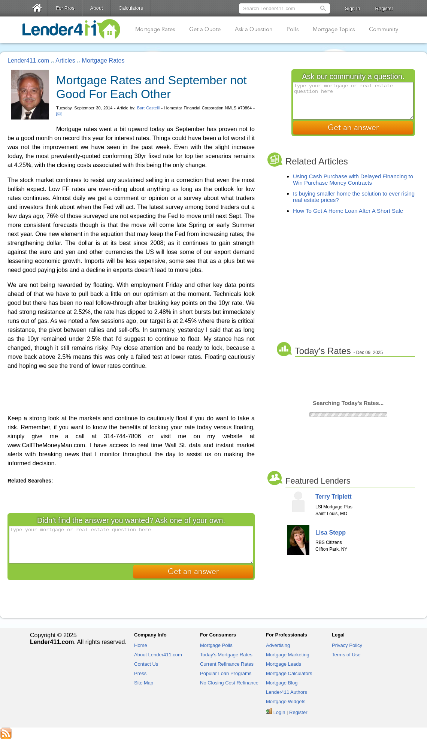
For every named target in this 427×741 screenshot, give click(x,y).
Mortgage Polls (216, 645)
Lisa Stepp (330, 532)
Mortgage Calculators (289, 673)
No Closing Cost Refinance (229, 683)
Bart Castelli (148, 108)
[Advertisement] (131, 391)
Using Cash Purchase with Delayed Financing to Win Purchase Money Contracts (353, 179)
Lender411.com (28, 60)
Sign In (352, 8)
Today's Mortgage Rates (226, 654)
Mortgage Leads (283, 664)
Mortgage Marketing (287, 654)
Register (384, 8)
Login (279, 712)
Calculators (131, 8)
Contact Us (146, 664)
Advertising (278, 645)
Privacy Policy (347, 645)
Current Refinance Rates (227, 664)
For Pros (65, 8)
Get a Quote (205, 29)
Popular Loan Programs (225, 673)
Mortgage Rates (155, 29)
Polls (293, 29)
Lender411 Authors (286, 692)
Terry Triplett (333, 496)
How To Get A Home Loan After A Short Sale (348, 211)
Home (140, 645)
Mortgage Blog (282, 683)
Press (140, 673)
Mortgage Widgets (286, 701)
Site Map (143, 683)
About (96, 8)
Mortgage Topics (334, 29)
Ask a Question (253, 29)
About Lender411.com (158, 654)
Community (383, 29)
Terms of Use (346, 654)
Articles (65, 60)
